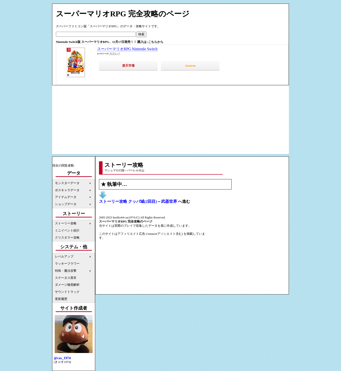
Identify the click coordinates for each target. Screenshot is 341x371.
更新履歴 (61, 299)
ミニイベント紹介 (67, 230)
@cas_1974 (62, 358)
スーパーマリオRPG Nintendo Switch (127, 49)
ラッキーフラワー (67, 263)
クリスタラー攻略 (67, 237)
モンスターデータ (67, 183)
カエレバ (114, 53)
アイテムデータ (65, 197)
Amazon (190, 65)
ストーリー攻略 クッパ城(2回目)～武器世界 (138, 201)
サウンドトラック (67, 292)
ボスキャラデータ (67, 190)
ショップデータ (65, 204)
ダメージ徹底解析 (67, 284)
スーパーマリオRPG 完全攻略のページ (122, 13)
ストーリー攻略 (65, 223)
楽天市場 (128, 65)
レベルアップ (64, 256)
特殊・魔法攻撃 (65, 270)
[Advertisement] (170, 121)
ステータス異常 (65, 278)
